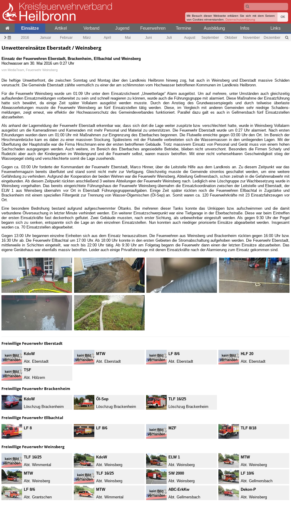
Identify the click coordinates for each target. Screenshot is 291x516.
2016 (25, 37)
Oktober (231, 37)
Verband (91, 28)
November (251, 37)
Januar (45, 37)
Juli (169, 37)
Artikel (61, 28)
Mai (128, 37)
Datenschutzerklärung (240, 19)
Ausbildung (214, 28)
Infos (245, 28)
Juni (148, 37)
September (210, 37)
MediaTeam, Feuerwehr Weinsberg (33, 70)
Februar (66, 37)
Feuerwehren (152, 28)
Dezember (272, 37)
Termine (183, 28)
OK (282, 17)
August (189, 37)
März (87, 37)
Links (275, 28)
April (107, 37)
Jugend (122, 28)
